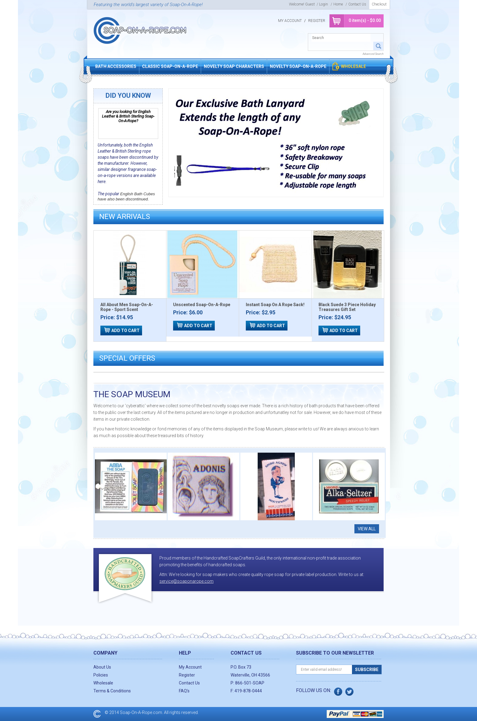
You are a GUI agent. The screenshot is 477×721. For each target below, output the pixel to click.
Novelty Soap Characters (234, 66)
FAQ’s (184, 690)
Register (316, 21)
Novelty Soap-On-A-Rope (298, 66)
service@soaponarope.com (186, 581)
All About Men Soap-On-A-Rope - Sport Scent (126, 307)
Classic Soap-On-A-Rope (170, 66)
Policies (100, 675)
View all (367, 528)
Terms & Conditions (112, 690)
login (323, 4)
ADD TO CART (125, 330)
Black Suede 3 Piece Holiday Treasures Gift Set (347, 307)
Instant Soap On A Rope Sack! (275, 304)
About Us (102, 667)
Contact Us (357, 4)
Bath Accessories (115, 66)
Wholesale (353, 66)
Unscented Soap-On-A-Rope (201, 304)
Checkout (379, 4)
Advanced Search (373, 53)
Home (338, 4)
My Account (290, 21)
